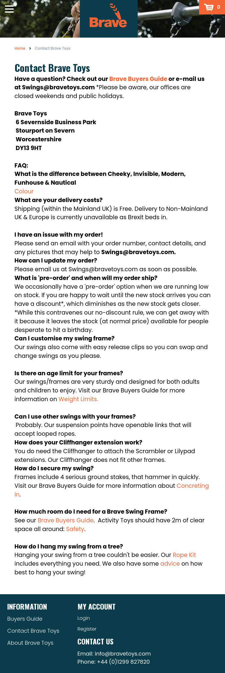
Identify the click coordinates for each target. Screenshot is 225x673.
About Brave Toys (30, 643)
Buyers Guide (24, 618)
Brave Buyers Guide (66, 520)
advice (170, 564)
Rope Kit (184, 555)
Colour (24, 191)
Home (19, 48)
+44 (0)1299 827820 (123, 661)
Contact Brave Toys (33, 631)
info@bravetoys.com (123, 653)
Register (86, 628)
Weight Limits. (78, 399)
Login (83, 618)
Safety (75, 529)
